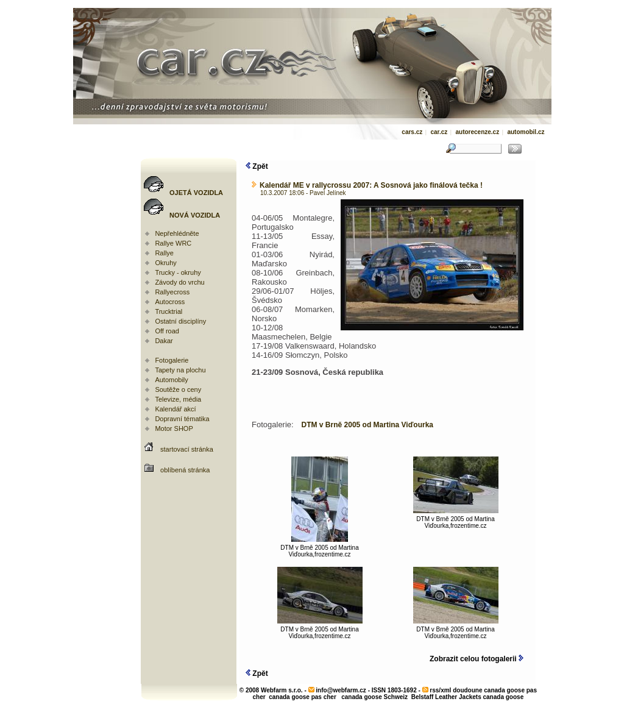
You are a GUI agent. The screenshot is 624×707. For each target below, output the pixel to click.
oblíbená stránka (185, 470)
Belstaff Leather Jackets (446, 697)
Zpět (257, 166)
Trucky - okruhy (177, 272)
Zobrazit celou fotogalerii (476, 659)
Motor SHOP (174, 428)
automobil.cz (525, 132)
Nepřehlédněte (177, 233)
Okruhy (165, 262)
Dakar (163, 340)
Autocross (170, 301)
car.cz (438, 132)
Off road (167, 331)
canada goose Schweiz (374, 697)
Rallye (164, 253)
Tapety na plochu (180, 370)
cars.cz (412, 132)
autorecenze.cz (477, 132)
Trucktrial (168, 311)
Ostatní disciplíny (180, 321)
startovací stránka (186, 449)
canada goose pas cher (302, 697)
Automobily (171, 379)
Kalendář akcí (175, 409)
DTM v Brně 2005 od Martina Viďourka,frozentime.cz (319, 548)
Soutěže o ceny (178, 389)
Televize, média (178, 399)
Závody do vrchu (179, 282)
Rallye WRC (173, 243)
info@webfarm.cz (341, 690)
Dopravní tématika (182, 418)
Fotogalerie (171, 360)
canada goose (503, 697)
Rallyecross (172, 292)
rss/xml (440, 690)
